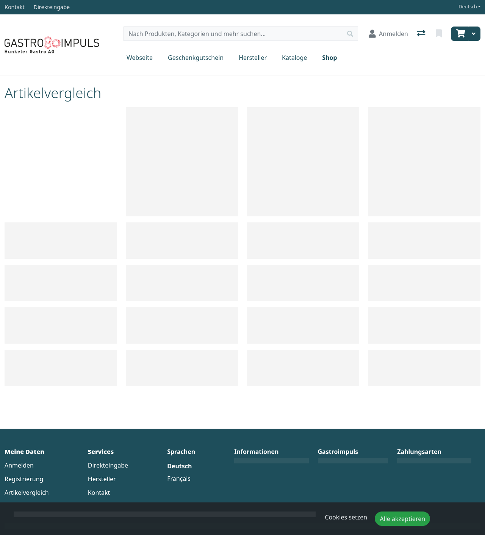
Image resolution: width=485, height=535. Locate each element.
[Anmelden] (388, 33)
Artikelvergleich (27, 492)
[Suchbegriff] (233, 34)
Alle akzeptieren (402, 519)
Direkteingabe (108, 465)
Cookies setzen (346, 517)
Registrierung (24, 479)
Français (179, 478)
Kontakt (99, 492)
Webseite (140, 57)
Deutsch (467, 6)
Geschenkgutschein (196, 57)
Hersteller (253, 57)
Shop (329, 57)
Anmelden (19, 465)
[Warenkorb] (459, 34)
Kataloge (294, 57)
